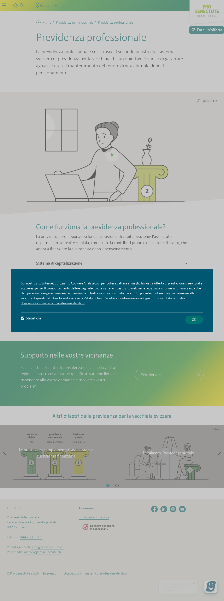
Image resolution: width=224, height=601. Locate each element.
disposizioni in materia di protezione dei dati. (52, 303)
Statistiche (31, 318)
